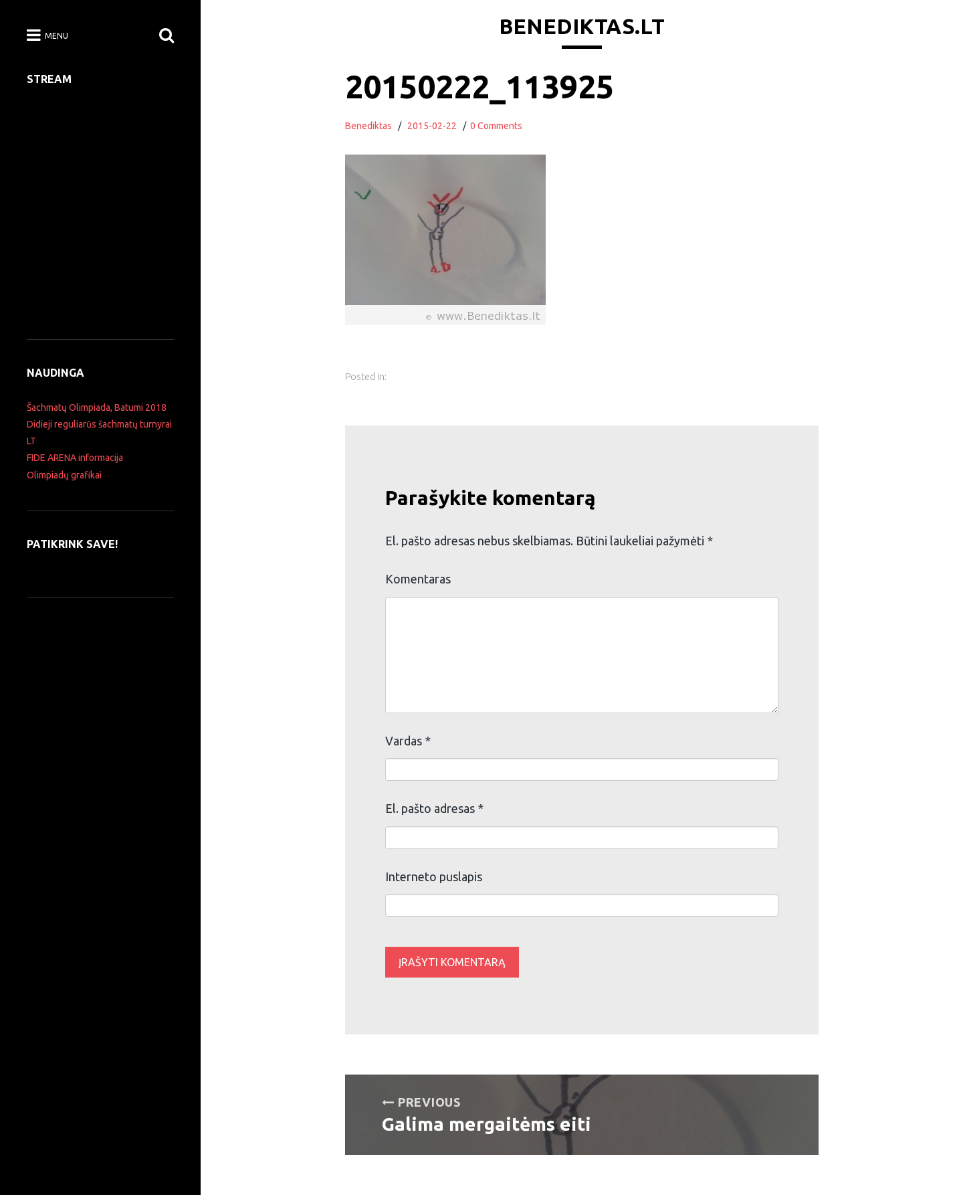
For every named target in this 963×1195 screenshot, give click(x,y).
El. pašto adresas (434, 808)
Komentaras (418, 578)
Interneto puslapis (433, 876)
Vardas (408, 740)
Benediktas (368, 125)
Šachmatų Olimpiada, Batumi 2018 (97, 407)
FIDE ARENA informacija (75, 457)
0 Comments (496, 125)
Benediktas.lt (582, 26)
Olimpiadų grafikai (64, 475)
